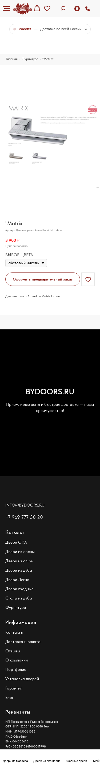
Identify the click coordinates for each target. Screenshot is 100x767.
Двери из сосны (20, 551)
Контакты (14, 632)
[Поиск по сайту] (64, 8)
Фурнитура (15, 607)
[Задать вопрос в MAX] (77, 8)
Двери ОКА (16, 542)
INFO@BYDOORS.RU (25, 505)
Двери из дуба (18, 570)
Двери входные (19, 588)
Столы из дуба (18, 598)
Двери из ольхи (19, 560)
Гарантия (13, 688)
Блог (9, 697)
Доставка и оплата (23, 641)
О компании (16, 660)
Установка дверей (22, 678)
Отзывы (12, 650)
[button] (37, 8)
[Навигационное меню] (6, 8)
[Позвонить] (88, 8)
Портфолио (15, 669)
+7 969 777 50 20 (24, 517)
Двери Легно (17, 579)
